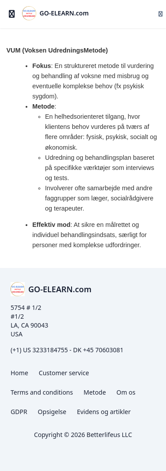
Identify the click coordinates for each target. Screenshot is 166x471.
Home (19, 373)
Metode (94, 392)
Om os (126, 392)
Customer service (64, 373)
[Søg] (140, 14)
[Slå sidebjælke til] (12, 14)
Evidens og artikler (104, 411)
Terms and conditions (42, 392)
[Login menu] (157, 14)
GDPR (19, 411)
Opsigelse (52, 411)
